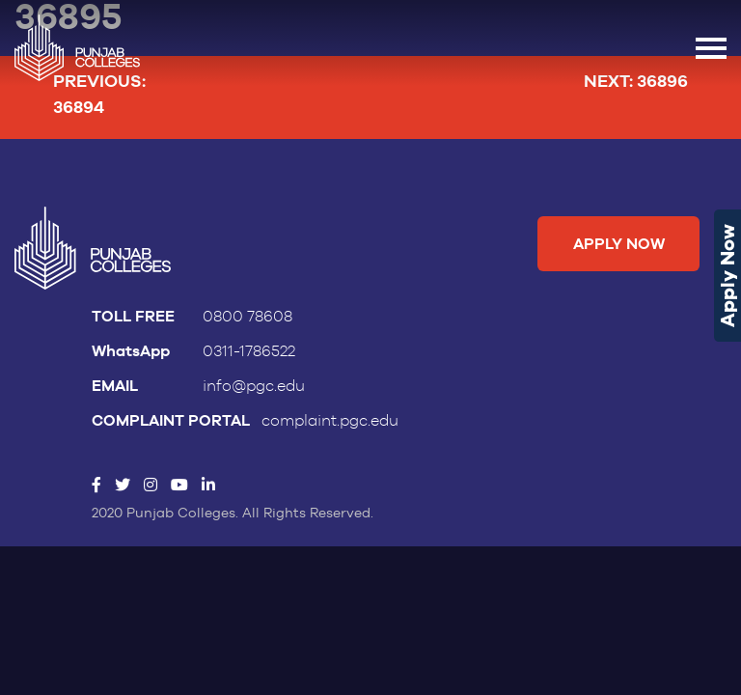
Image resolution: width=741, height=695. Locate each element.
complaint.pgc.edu (329, 421)
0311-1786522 (249, 351)
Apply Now (727, 275)
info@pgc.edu (254, 386)
